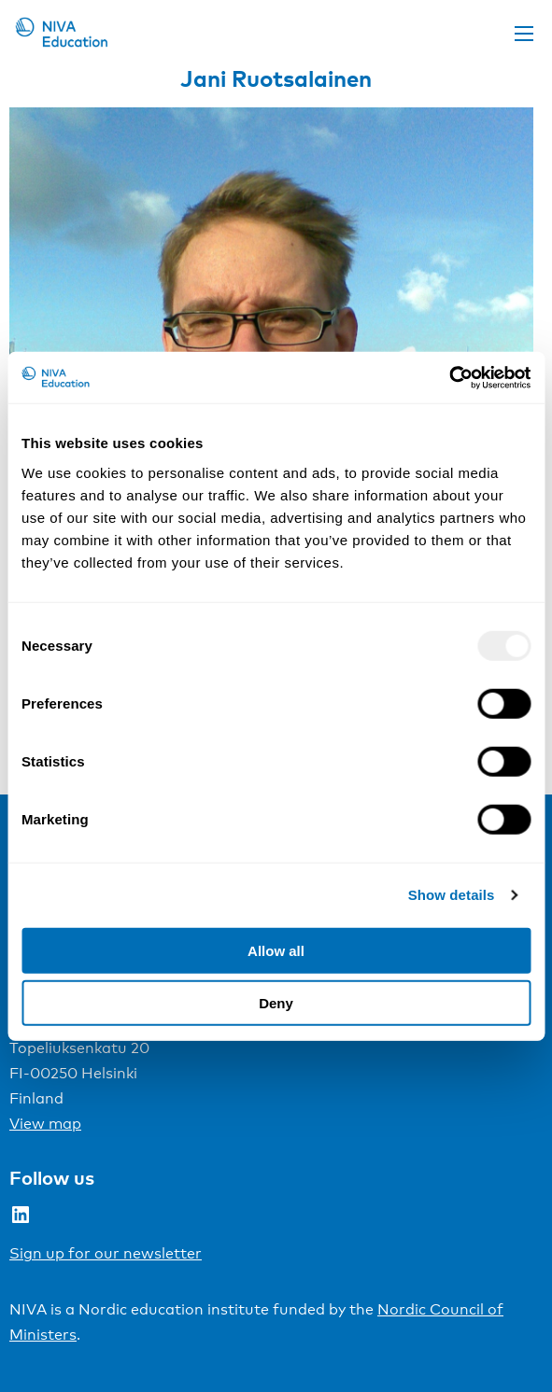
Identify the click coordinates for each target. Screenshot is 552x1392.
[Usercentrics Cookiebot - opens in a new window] (449, 377)
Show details (451, 895)
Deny (276, 1003)
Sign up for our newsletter (105, 1253)
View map (45, 1123)
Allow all (276, 950)
